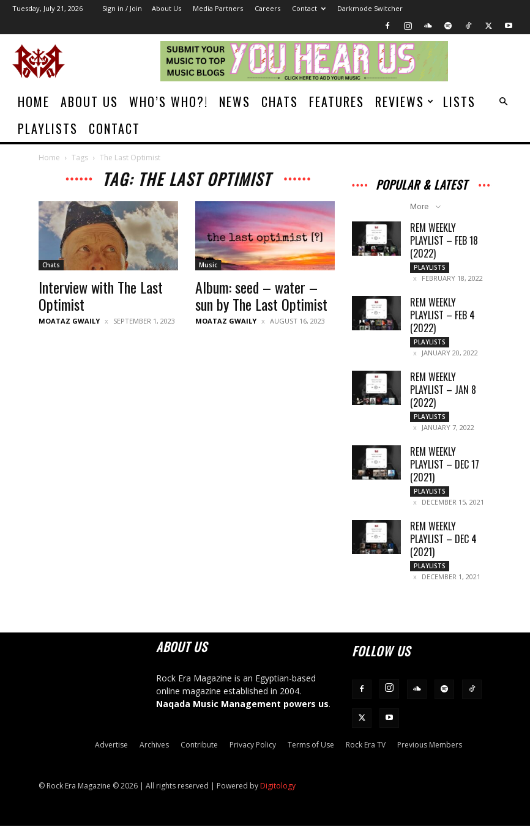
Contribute (199, 757)
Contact (309, 8)
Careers (267, 8)
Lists (459, 101)
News (234, 101)
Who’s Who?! (168, 101)
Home (34, 101)
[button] (503, 102)
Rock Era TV (366, 757)
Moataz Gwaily (69, 320)
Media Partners (218, 8)
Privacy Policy (253, 757)
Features (336, 101)
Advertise (111, 757)
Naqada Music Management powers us (242, 716)
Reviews (405, 101)
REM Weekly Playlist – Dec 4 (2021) (443, 548)
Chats (279, 101)
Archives (154, 757)
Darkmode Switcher (370, 8)
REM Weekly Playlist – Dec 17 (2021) (444, 471)
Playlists (48, 128)
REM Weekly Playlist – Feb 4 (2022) (442, 317)
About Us (166, 8)
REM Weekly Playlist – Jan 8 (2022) (443, 394)
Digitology (278, 798)
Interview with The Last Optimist (101, 295)
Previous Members (429, 757)
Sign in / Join (122, 8)
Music (208, 265)
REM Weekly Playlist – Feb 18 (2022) (444, 240)
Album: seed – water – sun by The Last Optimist (261, 295)
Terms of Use (311, 757)
